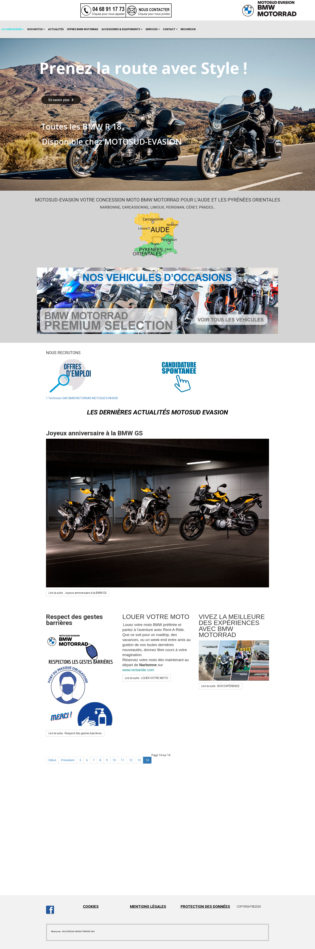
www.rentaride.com (138, 670)
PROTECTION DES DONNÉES (205, 906)
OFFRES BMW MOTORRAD (82, 29)
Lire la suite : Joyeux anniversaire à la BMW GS (78, 592)
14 (147, 760)
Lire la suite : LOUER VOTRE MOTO (146, 678)
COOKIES (91, 906)
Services (151, 29)
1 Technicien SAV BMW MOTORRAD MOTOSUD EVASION (82, 398)
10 (114, 760)
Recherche (188, 29)
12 (130, 760)
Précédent (68, 760)
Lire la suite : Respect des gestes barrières (75, 733)
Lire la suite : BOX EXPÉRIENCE (220, 686)
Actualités (56, 29)
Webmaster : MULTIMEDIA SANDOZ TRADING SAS (73, 931)
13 (139, 760)
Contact (169, 29)
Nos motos (35, 29)
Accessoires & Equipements (120, 29)
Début (52, 760)
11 (122, 760)
